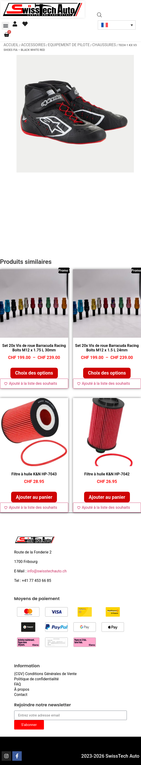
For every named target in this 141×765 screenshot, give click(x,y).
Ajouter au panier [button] (34, 497)
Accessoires (33, 45)
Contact (20, 694)
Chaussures (104, 45)
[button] (5, 26)
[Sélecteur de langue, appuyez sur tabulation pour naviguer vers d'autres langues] (117, 25)
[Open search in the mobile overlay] (99, 15)
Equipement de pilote (69, 45)
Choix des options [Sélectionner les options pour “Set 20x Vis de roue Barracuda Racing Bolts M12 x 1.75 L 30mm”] (34, 373)
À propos (21, 689)
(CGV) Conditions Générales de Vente (45, 674)
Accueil (11, 45)
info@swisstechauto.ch (47, 571)
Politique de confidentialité (36, 679)
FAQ (17, 684)
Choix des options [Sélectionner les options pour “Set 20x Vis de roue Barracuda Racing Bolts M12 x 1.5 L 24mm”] (107, 373)
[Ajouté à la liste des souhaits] (34, 384)
